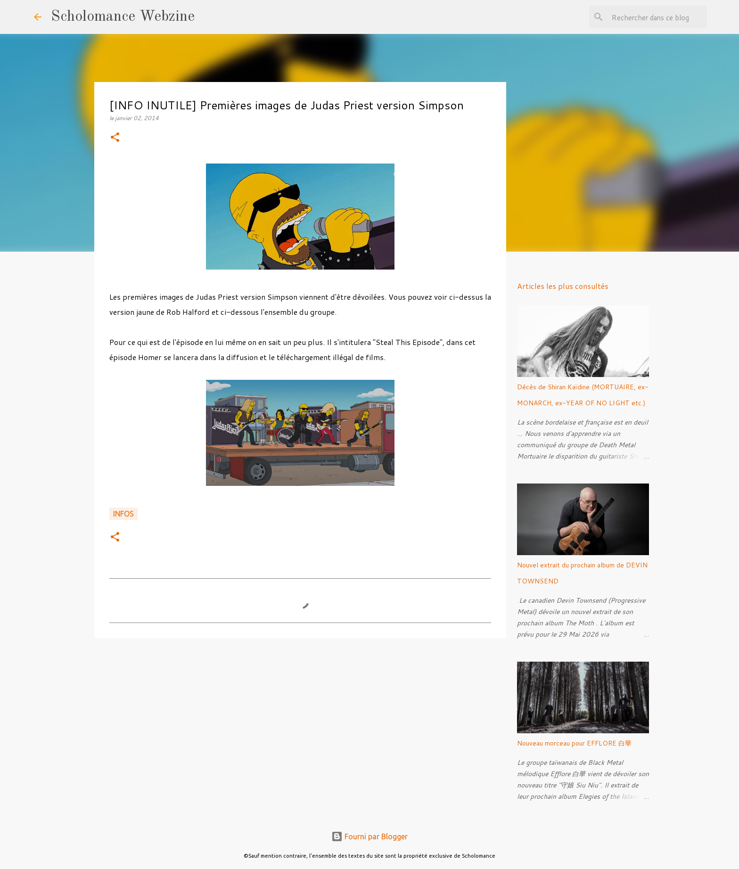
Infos (123, 513)
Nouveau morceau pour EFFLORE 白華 (574, 743)
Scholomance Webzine (123, 17)
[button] (115, 137)
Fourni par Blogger (369, 836)
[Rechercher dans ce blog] (657, 17)
